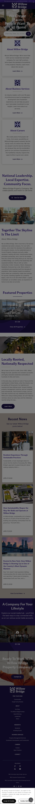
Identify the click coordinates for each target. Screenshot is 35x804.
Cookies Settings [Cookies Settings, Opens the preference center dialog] (25, 801)
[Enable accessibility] (31, 800)
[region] (17, 796)
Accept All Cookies (8, 801)
